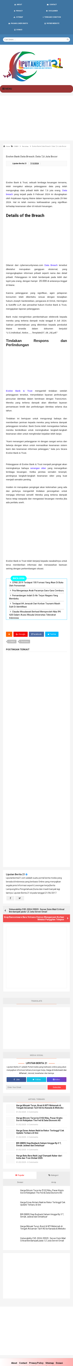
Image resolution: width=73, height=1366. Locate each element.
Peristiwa (25, 630)
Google (20, 622)
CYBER (12, 630)
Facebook (36, 622)
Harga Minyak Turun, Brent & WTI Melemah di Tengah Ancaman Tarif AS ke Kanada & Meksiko (40, 1094)
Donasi (59, 1351)
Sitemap (49, 1351)
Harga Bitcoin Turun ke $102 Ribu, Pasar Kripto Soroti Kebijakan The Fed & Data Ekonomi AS (39, 1107)
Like (16, 1067)
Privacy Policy (36, 1351)
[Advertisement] (36, 106)
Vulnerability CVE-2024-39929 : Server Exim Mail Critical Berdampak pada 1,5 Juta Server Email (36, 898)
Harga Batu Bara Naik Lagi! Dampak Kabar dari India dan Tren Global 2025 (39, 1144)
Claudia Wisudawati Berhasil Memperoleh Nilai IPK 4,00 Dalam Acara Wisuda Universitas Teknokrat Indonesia (35, 602)
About (14, 1351)
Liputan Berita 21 (15, 862)
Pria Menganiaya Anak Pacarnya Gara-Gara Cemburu (38, 578)
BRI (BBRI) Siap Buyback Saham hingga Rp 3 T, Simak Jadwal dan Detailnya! (38, 1132)
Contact (23, 1351)
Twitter (52, 622)
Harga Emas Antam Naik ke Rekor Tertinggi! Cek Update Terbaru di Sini (40, 1119)
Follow (36, 1067)
